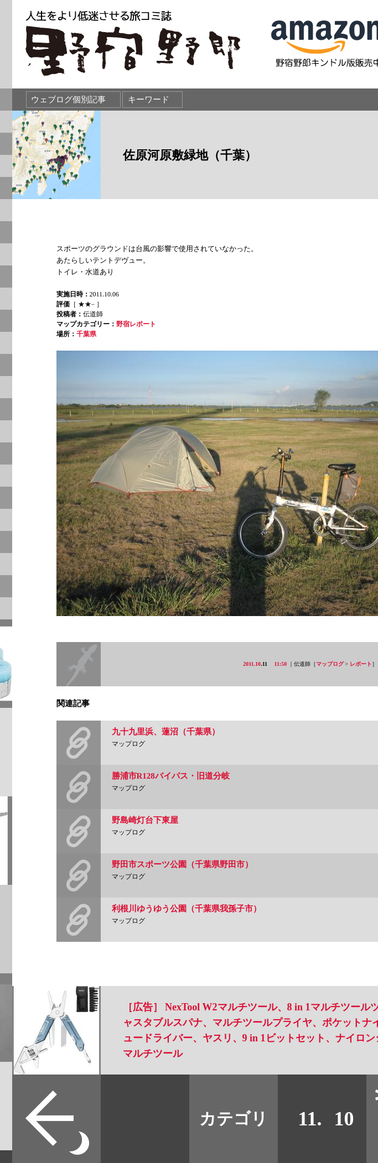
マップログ (330, 664)
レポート (361, 664)
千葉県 (86, 334)
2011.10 (252, 664)
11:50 (281, 664)
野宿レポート (136, 324)
